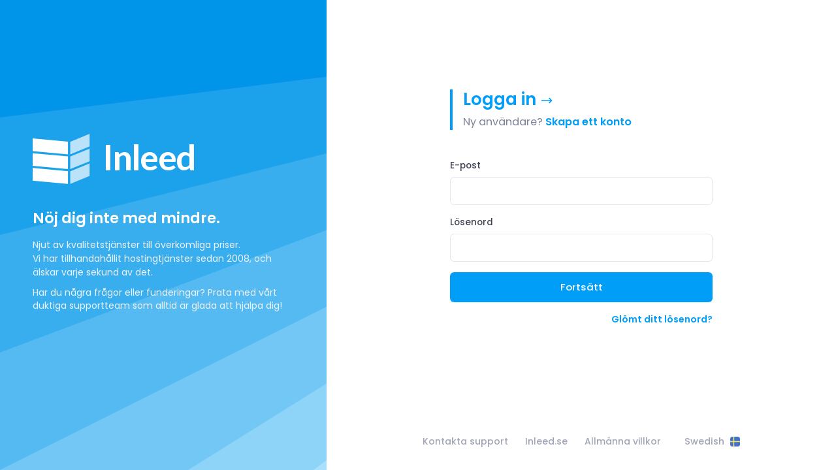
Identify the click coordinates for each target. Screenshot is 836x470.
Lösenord (471, 222)
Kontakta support (465, 441)
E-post (465, 165)
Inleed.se (546, 441)
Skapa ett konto (588, 121)
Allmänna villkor (623, 441)
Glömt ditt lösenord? (662, 319)
